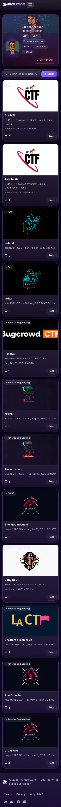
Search (49, 74)
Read (51, 136)
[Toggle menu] (30, 5)
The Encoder (13, 695)
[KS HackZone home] (13, 5)
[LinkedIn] (25, 802)
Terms (8, 794)
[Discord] (5, 802)
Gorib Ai (10, 115)
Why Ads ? (36, 794)
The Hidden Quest (16, 524)
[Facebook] (18, 802)
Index (8, 298)
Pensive (10, 354)
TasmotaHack (14, 469)
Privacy (21, 794)
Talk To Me (12, 179)
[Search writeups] (22, 74)
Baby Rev (11, 580)
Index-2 (9, 243)
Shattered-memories (18, 640)
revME (9, 414)
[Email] (12, 802)
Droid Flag (11, 750)
